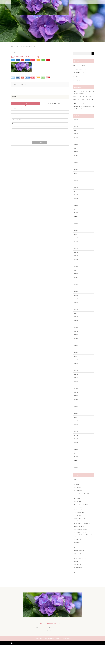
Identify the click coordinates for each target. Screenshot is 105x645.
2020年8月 (76, 259)
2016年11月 (76, 395)
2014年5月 (76, 453)
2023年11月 (76, 223)
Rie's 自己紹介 (76, 484)
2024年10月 (76, 184)
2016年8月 (76, 406)
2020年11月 (76, 248)
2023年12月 (76, 219)
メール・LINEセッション (79, 512)
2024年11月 (76, 180)
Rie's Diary (76, 479)
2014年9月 (76, 442)
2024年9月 (76, 187)
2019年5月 (76, 313)
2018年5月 (76, 356)
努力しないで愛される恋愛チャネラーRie (86, 642)
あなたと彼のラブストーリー (79, 490)
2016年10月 (76, 399)
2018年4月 (76, 359)
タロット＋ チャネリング (79, 507)
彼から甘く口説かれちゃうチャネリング (82, 523)
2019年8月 (76, 302)
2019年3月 (76, 320)
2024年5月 (76, 202)
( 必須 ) (14, 115)
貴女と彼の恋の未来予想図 (79, 570)
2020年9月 (76, 255)
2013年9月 (76, 463)
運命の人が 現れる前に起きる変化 (79, 69)
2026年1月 (76, 130)
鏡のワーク (76, 572)
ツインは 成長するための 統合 (78, 72)
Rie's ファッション (77, 482)
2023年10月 (76, 227)
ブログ (37, 629)
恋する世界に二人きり (78, 539)
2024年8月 (76, 191)
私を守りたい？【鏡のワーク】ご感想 (80, 91)
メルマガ (37, 627)
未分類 (75, 547)
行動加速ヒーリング (78, 564)
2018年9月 (76, 341)
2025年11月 (76, 137)
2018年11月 (76, 334)
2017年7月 (76, 385)
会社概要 (49, 629)
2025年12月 (76, 133)
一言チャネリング (77, 515)
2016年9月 (76, 402)
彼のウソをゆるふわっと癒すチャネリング (82, 529)
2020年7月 (76, 263)
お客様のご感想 (77, 498)
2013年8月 (76, 467)
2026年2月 (76, 126)
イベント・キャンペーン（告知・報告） (82, 493)
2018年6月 (76, 352)
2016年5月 (76, 417)
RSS (12, 642)
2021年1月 (76, 241)
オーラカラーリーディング (79, 495)
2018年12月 (76, 331)
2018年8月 (76, 345)
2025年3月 (76, 166)
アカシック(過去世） (78, 487)
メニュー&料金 (39, 623)
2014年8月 (76, 446)
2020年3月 (76, 277)
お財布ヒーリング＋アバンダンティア (81, 504)
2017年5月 (76, 388)
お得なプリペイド (77, 501)
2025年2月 (76, 169)
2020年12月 (76, 245)
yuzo (93, 99)
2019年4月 (76, 316)
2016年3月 (76, 424)
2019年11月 (76, 291)
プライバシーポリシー (51, 627)
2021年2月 (76, 237)
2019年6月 (76, 309)
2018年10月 (76, 338)
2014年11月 (76, 435)
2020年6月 (76, 266)
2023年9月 (76, 230)
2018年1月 (76, 370)
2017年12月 (76, 374)
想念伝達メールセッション (79, 544)
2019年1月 (76, 327)
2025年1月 (76, 173)
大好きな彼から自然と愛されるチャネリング (82, 520)
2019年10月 (76, 295)
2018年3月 (76, 363)
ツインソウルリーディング (79, 509)
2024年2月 (76, 212)
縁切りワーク (76, 556)
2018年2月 (76, 367)
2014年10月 (76, 438)
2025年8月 (76, 148)
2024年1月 (76, 216)
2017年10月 (76, 381)
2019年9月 (76, 298)
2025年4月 (76, 162)
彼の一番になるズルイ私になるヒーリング (82, 532)
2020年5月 (76, 270)
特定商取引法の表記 (51, 623)
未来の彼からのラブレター (79, 550)
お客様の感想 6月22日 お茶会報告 (80, 106)
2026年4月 (76, 119)
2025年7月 (76, 151)
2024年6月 (76, 198)
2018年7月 (76, 349)
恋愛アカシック (77, 542)
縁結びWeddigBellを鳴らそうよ (80, 558)
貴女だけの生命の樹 (78, 567)
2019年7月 (76, 306)
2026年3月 (76, 123)
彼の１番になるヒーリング (79, 526)
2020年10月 (76, 252)
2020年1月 (76, 284)
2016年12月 (76, 392)
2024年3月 (76, 209)
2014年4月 (76, 456)
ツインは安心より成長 (77, 76)
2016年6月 (76, 413)
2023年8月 (76, 234)
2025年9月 (76, 144)
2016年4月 (76, 420)
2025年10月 (76, 141)
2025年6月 (76, 155)
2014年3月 (76, 460)
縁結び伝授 (76, 561)
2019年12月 (76, 288)
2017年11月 (76, 377)
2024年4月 (76, 205)
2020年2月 (76, 280)
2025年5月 (76, 158)
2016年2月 (76, 428)
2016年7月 (76, 410)
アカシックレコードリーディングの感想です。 (82, 99)
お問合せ (60, 623)
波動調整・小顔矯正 (78, 553)
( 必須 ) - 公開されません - (18, 119)
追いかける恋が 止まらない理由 (79, 65)
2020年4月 (76, 273)
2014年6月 (76, 449)
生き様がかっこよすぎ (77, 103)
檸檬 (83, 103)
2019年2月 (76, 324)
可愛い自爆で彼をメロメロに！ (80, 518)
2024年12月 (76, 176)
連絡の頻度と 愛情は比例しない (79, 80)
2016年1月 (76, 431)
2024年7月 (76, 194)
